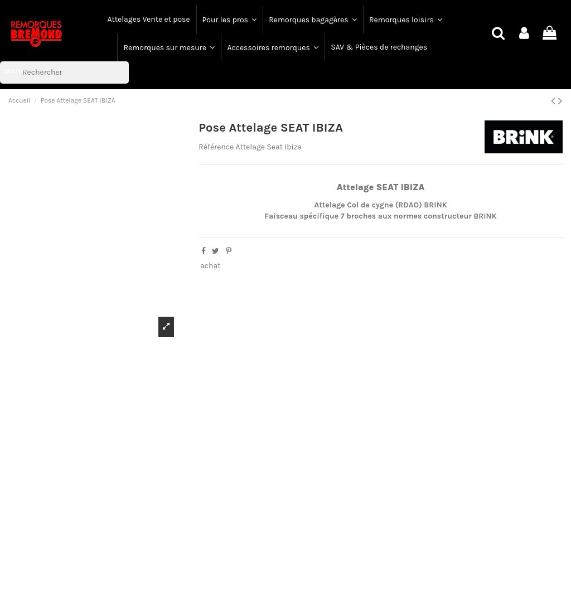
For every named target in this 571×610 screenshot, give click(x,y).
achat (210, 265)
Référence (216, 147)
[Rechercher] (64, 72)
